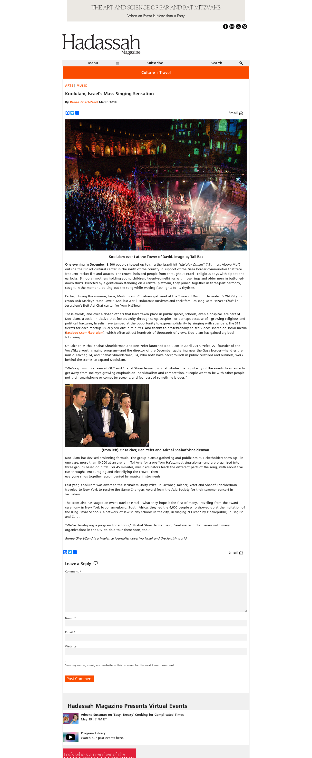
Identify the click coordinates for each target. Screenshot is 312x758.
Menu (93, 63)
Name (70, 618)
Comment (73, 571)
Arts (69, 85)
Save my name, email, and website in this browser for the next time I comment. (120, 665)
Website (71, 646)
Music (82, 85)
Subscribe (155, 63)
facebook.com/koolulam (84, 332)
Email (235, 113)
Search (217, 63)
